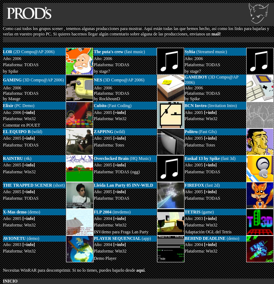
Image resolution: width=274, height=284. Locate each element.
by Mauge (11, 98)
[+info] (119, 218)
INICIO (10, 281)
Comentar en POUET (21, 125)
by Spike (10, 71)
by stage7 (102, 71)
